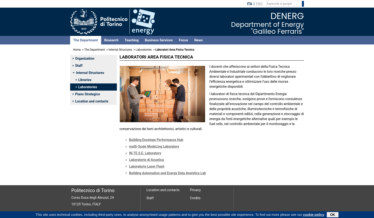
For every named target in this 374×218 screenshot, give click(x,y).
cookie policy (313, 215)
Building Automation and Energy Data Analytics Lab (167, 173)
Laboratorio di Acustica (146, 160)
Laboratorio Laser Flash (146, 166)
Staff (78, 66)
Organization (83, 58)
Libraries (83, 80)
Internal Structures (120, 49)
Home (77, 49)
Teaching (132, 40)
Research (111, 40)
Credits (195, 198)
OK (332, 215)
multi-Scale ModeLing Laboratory (154, 146)
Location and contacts (90, 101)
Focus (183, 40)
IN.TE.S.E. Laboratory (145, 153)
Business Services (159, 40)
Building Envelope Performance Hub (156, 140)
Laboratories (144, 49)
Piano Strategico (86, 94)
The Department (85, 40)
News (198, 40)
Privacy (195, 190)
